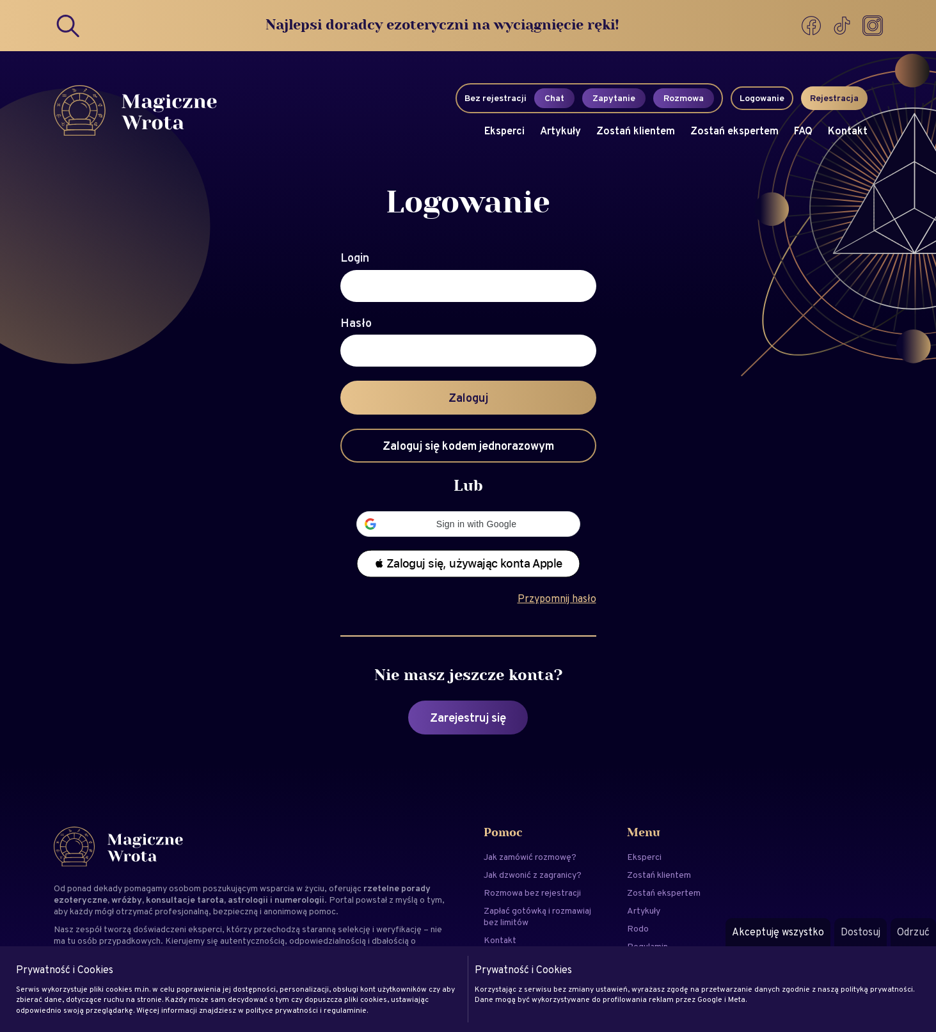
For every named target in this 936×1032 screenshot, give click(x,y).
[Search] (69, 25)
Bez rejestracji (495, 98)
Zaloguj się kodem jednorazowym (468, 445)
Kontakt (848, 131)
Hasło (356, 323)
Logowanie (762, 98)
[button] (468, 524)
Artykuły (560, 131)
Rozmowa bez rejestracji (532, 892)
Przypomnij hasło (557, 598)
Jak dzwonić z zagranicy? (533, 874)
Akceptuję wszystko (778, 932)
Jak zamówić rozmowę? (530, 856)
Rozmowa (683, 98)
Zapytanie (613, 98)
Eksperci (504, 131)
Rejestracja (834, 98)
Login (354, 258)
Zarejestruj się (468, 717)
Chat (554, 98)
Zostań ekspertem (734, 131)
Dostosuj (860, 932)
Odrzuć (913, 932)
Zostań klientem (635, 131)
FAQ (803, 131)
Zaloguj (468, 397)
